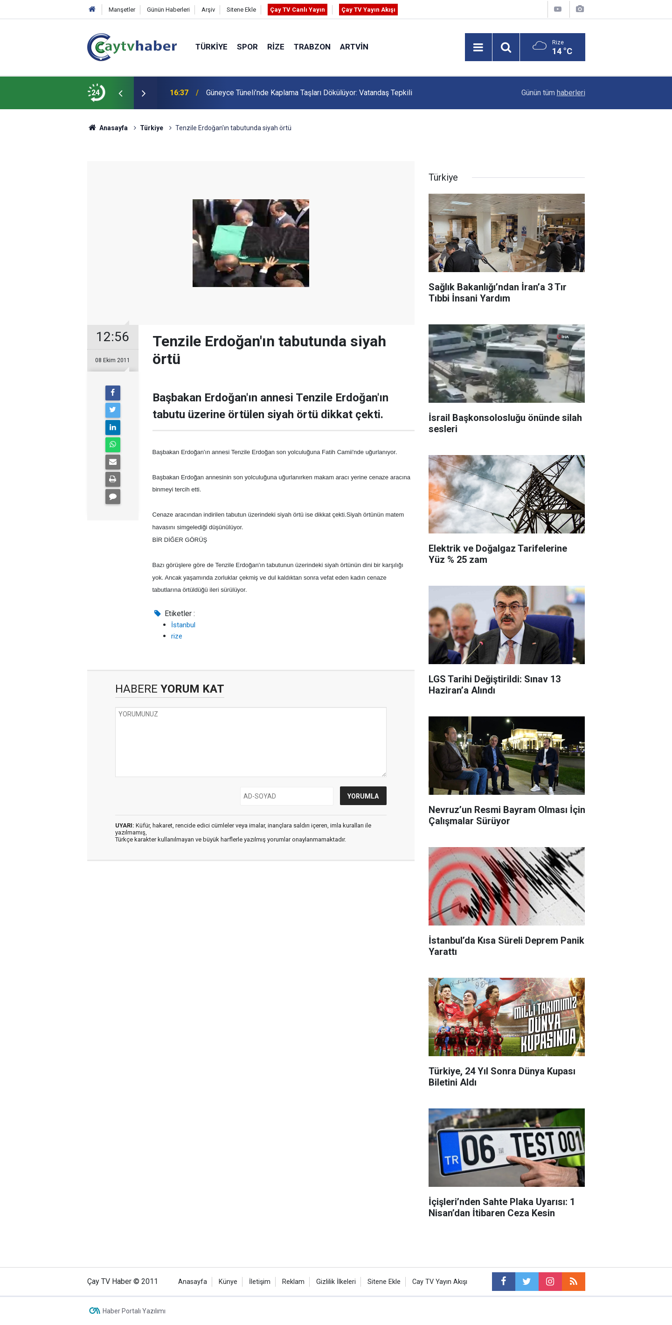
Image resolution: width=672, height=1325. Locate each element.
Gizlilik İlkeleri (336, 1282)
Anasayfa (192, 1282)
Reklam (293, 1282)
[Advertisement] (251, 956)
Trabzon (312, 46)
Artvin (354, 46)
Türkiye (211, 46)
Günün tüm (553, 92)
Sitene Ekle (241, 9)
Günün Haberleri (168, 9)
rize (176, 636)
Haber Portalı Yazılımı (134, 1311)
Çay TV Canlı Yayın (297, 9)
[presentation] (120, 92)
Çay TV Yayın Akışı (368, 9)
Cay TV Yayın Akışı (439, 1282)
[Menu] (478, 47)
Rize (275, 46)
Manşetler (122, 9)
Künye (228, 1282)
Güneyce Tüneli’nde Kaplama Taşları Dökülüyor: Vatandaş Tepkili (309, 92)
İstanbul (183, 625)
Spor (247, 46)
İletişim (259, 1282)
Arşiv (208, 9)
